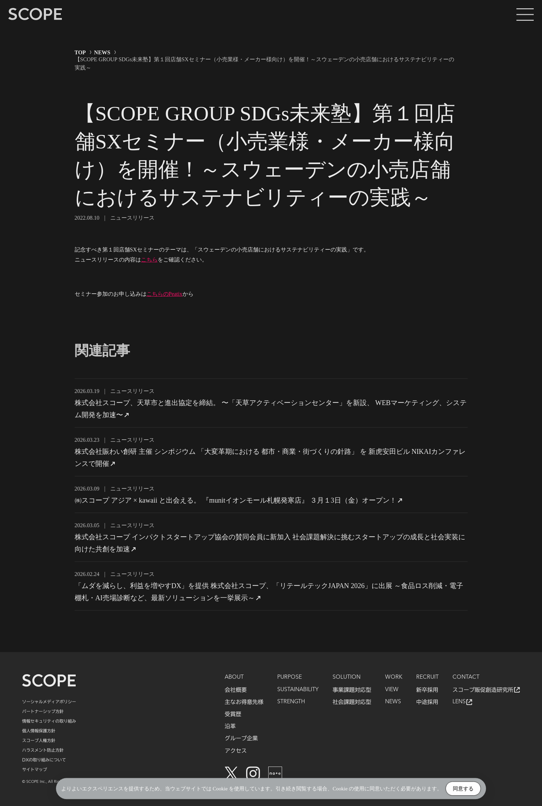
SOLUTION (347, 677)
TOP (80, 52)
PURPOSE (289, 677)
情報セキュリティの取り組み (49, 721)
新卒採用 (427, 690)
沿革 (230, 726)
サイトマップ (34, 769)
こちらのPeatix (165, 294)
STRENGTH (291, 702)
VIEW (392, 690)
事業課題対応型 (352, 690)
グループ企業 (241, 738)
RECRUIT (427, 677)
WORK (393, 677)
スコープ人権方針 (38, 740)
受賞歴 (233, 714)
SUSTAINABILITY (298, 690)
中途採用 (427, 702)
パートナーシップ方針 (43, 711)
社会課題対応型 (352, 702)
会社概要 (236, 690)
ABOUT (234, 677)
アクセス (236, 750)
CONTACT (465, 677)
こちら (149, 260)
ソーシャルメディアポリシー (49, 701)
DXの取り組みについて (44, 760)
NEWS (102, 52)
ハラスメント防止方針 (43, 750)
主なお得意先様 (244, 702)
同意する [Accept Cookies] (463, 789)
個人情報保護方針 (38, 731)
